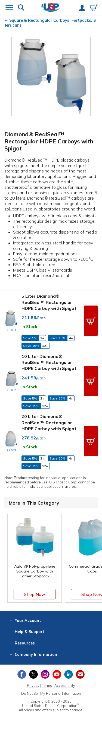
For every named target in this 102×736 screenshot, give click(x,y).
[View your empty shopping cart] (93, 8)
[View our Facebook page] (21, 674)
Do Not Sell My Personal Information (51, 693)
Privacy (33, 685)
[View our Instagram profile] (45, 674)
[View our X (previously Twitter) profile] (33, 674)
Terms (47, 685)
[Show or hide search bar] (21, 8)
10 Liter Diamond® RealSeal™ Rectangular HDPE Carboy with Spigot (48, 362)
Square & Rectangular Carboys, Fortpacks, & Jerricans (50, 23)
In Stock (29, 326)
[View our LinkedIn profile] (68, 674)
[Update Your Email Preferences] (80, 674)
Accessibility (64, 685)
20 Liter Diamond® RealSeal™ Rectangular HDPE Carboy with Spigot (48, 422)
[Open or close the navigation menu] (9, 8)
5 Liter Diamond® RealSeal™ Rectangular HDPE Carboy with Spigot (48, 302)
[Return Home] (50, 8)
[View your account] (82, 8)
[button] (91, 321)
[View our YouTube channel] (56, 674)
